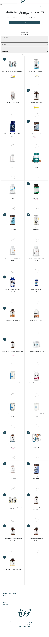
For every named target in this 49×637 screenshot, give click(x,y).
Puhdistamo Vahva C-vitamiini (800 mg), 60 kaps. (12, 353)
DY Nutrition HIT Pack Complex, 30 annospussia (36, 446)
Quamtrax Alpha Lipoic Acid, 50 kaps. (12, 291)
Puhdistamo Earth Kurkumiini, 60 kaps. (12, 322)
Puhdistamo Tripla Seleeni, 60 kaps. (12, 446)
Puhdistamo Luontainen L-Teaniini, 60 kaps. (12, 477)
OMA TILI (4, 602)
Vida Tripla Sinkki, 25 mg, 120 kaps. (36, 135)
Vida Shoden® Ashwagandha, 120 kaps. (36, 477)
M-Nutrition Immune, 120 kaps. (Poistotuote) (36, 228)
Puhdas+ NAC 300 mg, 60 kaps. (36, 197)
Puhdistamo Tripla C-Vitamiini (36, 106)
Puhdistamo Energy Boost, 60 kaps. (36, 540)
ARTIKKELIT (4, 597)
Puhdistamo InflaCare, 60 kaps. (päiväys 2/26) (12, 540)
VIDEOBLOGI (5, 600)
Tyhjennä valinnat (24, 54)
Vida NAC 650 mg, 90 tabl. (12, 228)
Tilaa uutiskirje (6, 591)
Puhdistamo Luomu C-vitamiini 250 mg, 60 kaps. (12, 571)
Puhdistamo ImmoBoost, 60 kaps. (36, 509)
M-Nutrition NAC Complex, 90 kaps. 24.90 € (36, 74)
